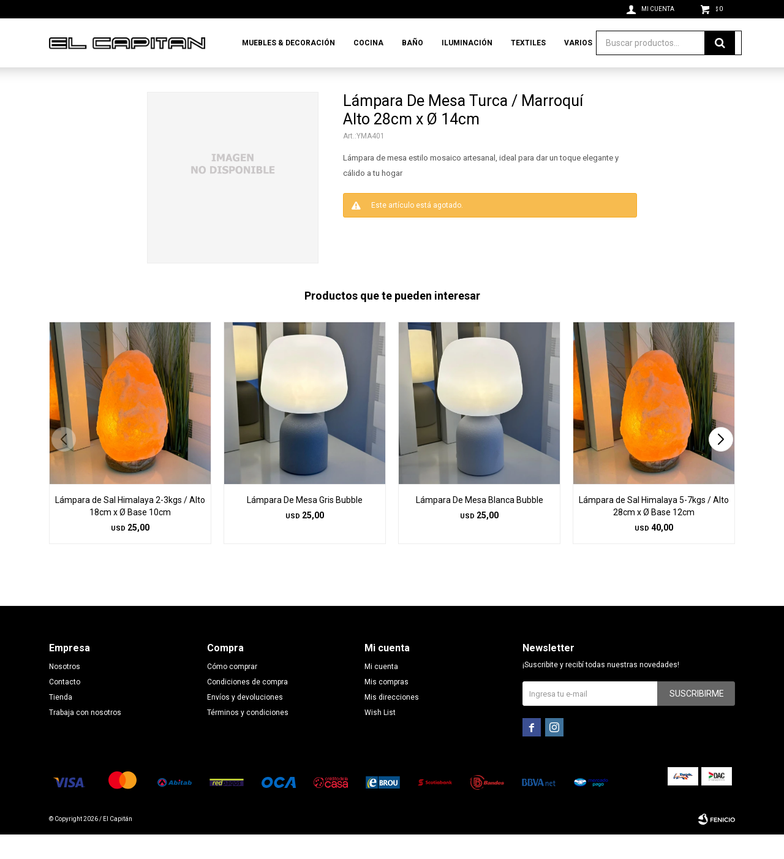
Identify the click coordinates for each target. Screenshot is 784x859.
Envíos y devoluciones (245, 721)
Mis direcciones (391, 721)
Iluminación (467, 43)
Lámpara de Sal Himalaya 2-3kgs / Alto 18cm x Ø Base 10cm (130, 531)
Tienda (60, 721)
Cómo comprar (232, 691)
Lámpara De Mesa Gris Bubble (305, 524)
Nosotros (64, 691)
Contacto (64, 706)
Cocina (368, 43)
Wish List (380, 737)
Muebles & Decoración (288, 43)
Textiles (528, 43)
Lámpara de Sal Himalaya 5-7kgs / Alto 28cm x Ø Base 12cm (654, 531)
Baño (412, 43)
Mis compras (386, 706)
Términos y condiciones (247, 737)
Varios (578, 43)
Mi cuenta (381, 691)
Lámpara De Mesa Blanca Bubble (479, 524)
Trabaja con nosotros (85, 737)
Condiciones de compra (247, 706)
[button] (720, 463)
